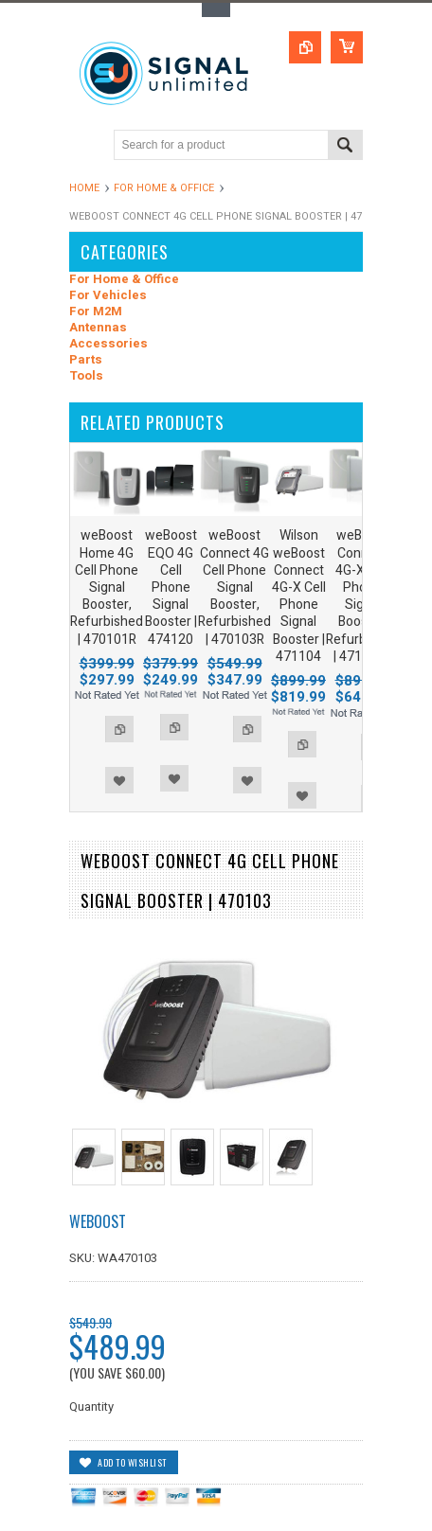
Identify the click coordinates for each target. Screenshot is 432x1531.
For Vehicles (108, 296)
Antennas (98, 328)
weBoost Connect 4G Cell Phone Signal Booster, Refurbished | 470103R (234, 587)
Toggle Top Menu (216, 10)
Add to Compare (119, 729)
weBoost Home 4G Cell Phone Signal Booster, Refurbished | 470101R (106, 587)
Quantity (91, 1406)
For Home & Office (164, 188)
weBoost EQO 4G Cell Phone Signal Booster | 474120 (171, 587)
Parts (85, 360)
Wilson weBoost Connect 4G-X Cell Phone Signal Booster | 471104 (299, 595)
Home (84, 188)
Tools (86, 376)
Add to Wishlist (119, 780)
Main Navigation (85, 146)
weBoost (97, 1221)
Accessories (108, 344)
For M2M (95, 312)
